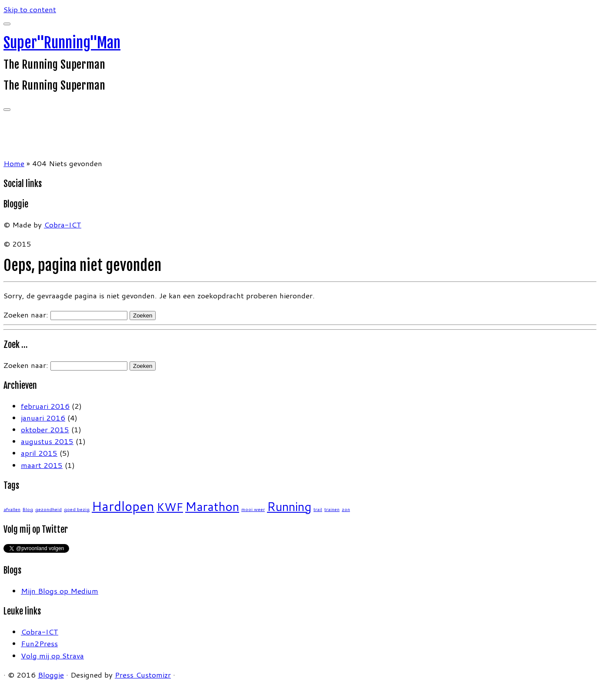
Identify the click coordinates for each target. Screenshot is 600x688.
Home (13, 163)
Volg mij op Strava (52, 655)
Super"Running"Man (61, 42)
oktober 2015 (45, 429)
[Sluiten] (6, 24)
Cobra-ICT (62, 224)
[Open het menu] (6, 109)
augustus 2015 (47, 441)
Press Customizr (143, 674)
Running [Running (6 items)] (289, 506)
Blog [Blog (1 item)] (28, 509)
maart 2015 (42, 465)
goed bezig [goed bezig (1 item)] (77, 509)
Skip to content (29, 9)
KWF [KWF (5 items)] (170, 506)
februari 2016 (45, 406)
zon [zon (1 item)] (346, 509)
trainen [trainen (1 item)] (332, 509)
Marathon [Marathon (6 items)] (212, 506)
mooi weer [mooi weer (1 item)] (253, 509)
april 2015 (39, 453)
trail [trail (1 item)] (317, 509)
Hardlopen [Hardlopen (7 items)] (123, 506)
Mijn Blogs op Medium (59, 590)
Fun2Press (39, 643)
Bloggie (51, 674)
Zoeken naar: (25, 314)
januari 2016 (43, 417)
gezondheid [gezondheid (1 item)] (48, 509)
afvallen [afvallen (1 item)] (11, 509)
